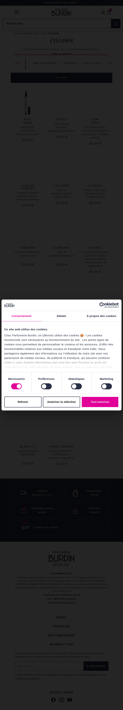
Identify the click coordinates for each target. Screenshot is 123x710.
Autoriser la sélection (61, 402)
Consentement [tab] (21, 316)
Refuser (23, 402)
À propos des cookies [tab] (101, 316)
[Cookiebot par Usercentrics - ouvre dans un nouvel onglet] (102, 305)
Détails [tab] (61, 316)
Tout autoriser (100, 402)
